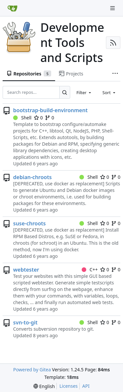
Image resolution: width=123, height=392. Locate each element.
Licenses (68, 386)
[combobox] (84, 92)
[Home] (12, 8)
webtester (26, 269)
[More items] (115, 74)
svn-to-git (25, 322)
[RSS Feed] (113, 42)
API (86, 386)
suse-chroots (29, 223)
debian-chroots (32, 177)
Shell (22, 117)
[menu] (44, 386)
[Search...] (64, 92)
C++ (90, 269)
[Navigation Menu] (113, 8)
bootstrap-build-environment (50, 110)
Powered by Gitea (32, 369)
